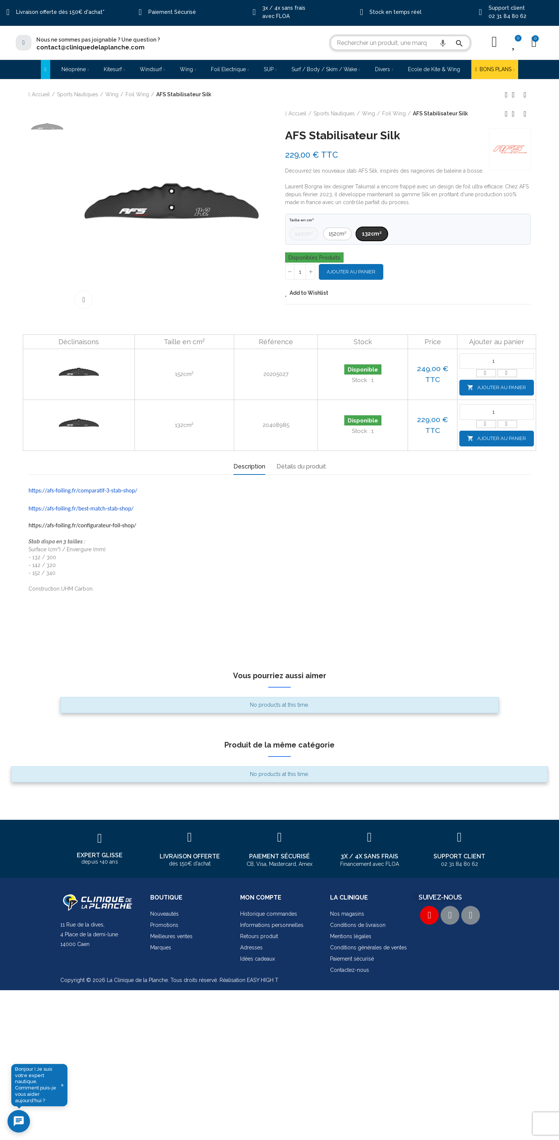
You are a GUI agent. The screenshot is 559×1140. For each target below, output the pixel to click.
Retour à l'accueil (515, 94)
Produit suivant (525, 94)
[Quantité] (300, 272)
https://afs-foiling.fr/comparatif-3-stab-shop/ (82, 490)
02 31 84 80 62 (507, 16)
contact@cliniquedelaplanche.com (90, 47)
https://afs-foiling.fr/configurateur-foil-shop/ (82, 525)
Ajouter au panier (351, 272)
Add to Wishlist (309, 293)
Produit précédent (506, 94)
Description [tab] (249, 466)
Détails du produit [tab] (301, 466)
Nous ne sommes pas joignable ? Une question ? (98, 40)
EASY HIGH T (262, 980)
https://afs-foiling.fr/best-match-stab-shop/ (81, 508)
